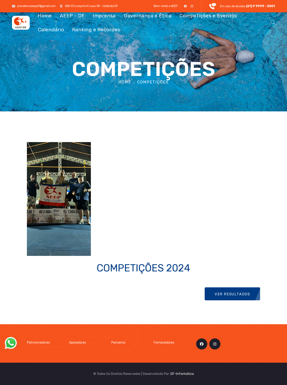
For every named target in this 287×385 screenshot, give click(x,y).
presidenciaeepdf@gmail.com (36, 6)
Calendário (51, 29)
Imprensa (104, 16)
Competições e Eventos (208, 16)
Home (45, 16)
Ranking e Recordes (96, 29)
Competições (153, 82)
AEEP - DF (72, 16)
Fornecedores (164, 342)
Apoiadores (77, 342)
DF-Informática (182, 374)
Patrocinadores (38, 342)
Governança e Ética (148, 16)
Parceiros (118, 342)
